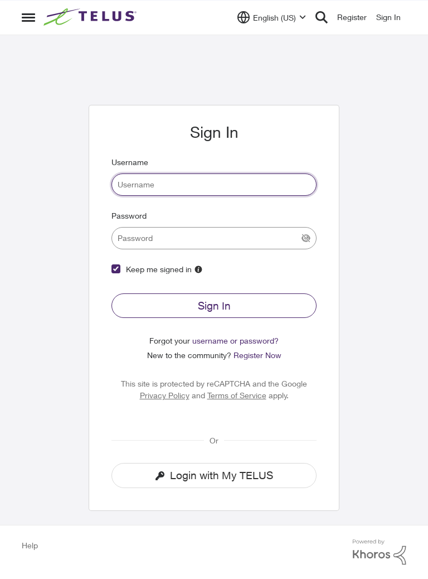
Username (129, 162)
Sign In (214, 306)
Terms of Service (236, 395)
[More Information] (198, 269)
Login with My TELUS (214, 475)
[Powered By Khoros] (379, 552)
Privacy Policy (164, 395)
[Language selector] (271, 17)
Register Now (257, 355)
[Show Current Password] (306, 238)
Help (30, 545)
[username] (214, 184)
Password (129, 215)
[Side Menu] (28, 17)
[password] (214, 238)
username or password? (235, 340)
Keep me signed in (159, 269)
